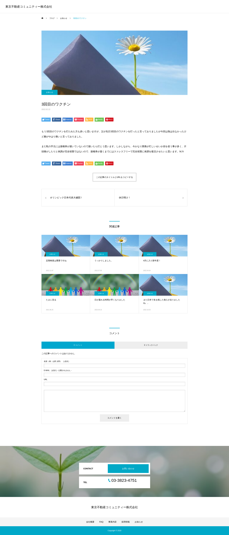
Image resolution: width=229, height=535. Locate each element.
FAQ (101, 522)
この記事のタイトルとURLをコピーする (114, 177)
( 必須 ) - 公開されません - (58, 370)
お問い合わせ (128, 468)
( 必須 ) (56, 361)
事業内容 (112, 522)
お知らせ (49, 92)
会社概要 (90, 522)
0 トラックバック (151, 345)
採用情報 (126, 522)
